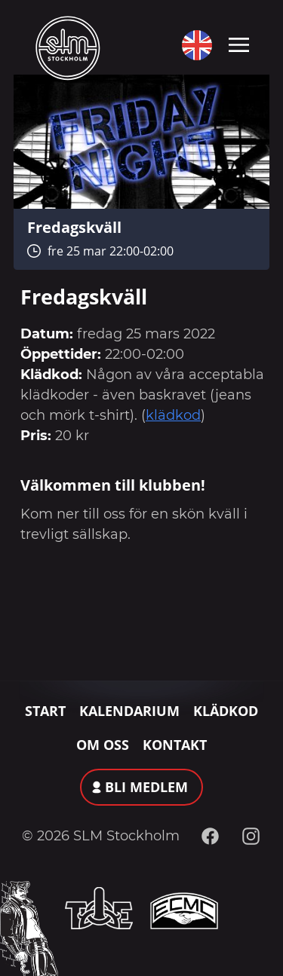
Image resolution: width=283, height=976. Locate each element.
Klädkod (225, 711)
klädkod (173, 415)
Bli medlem (146, 787)
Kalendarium (129, 711)
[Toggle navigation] (239, 43)
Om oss (102, 745)
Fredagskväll (74, 226)
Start (45, 711)
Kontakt (175, 745)
